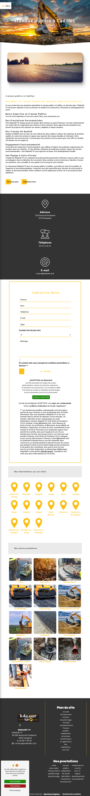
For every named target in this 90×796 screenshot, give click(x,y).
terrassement (65, 782)
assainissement (78, 776)
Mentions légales (52, 794)
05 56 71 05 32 (45, 246)
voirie (54, 765)
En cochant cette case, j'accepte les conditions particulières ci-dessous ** (44, 353)
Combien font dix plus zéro (30, 320)
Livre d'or (65, 750)
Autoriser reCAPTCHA (41, 387)
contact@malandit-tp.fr (24, 743)
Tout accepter (15, 781)
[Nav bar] (5, 5)
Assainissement (66, 725)
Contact (65, 717)
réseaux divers (54, 771)
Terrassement (66, 714)
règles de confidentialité (61, 393)
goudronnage (54, 776)
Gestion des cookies (71, 794)
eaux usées (54, 768)
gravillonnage (53, 773)
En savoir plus (13, 182)
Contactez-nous (29, 182)
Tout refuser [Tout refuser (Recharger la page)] (15, 786)
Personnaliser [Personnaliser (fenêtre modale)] (15, 790)
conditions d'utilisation (38, 395)
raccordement (78, 779)
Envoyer (47, 361)
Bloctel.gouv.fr (47, 441)
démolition (65, 776)
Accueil (66, 712)
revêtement (66, 779)
